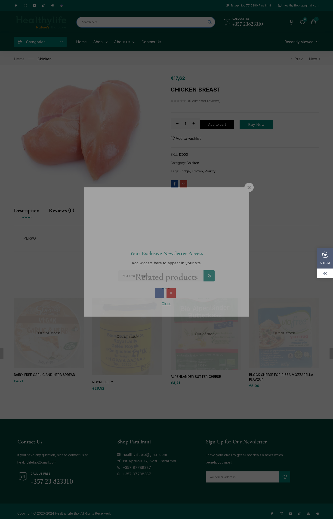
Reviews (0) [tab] (61, 210)
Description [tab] (27, 210)
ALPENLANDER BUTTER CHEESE (195, 377)
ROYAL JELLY (102, 382)
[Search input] (143, 22)
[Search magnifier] (210, 22)
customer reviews (204, 101)
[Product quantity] (185, 123)
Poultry (210, 171)
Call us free (240, 18)
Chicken (44, 59)
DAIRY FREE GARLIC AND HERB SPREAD (44, 375)
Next (314, 59)
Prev (297, 59)
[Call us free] (227, 22)
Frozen (197, 171)
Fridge (185, 171)
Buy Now (273, 123)
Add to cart (225, 123)
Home (19, 59)
